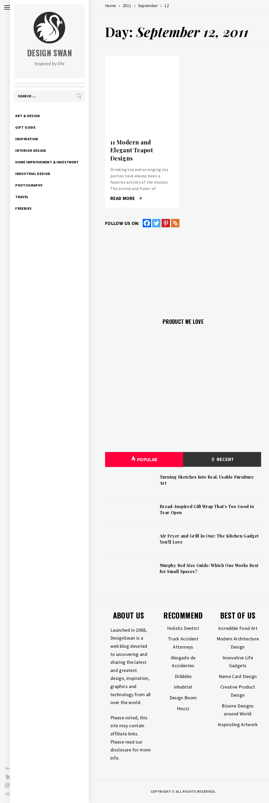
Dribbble (183, 676)
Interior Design (39, 150)
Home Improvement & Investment (55, 162)
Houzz (183, 708)
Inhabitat (183, 687)
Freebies (32, 208)
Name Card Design (238, 676)
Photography (37, 185)
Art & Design (36, 115)
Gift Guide (34, 127)
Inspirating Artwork (238, 724)
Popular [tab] (144, 459)
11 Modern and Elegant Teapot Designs (131, 150)
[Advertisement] (183, 270)
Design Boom (183, 698)
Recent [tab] (222, 459)
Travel (30, 196)
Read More (126, 198)
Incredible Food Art (237, 628)
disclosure (120, 750)
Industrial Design (41, 173)
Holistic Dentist (183, 628)
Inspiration (35, 139)
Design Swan (57, 53)
